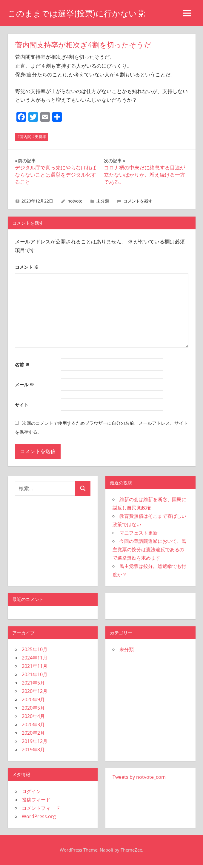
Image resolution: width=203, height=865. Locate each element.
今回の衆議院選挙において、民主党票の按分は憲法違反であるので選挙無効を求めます (149, 549)
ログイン (31, 791)
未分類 (102, 201)
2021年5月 (33, 682)
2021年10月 (34, 674)
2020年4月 (33, 716)
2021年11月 (34, 666)
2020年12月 (34, 691)
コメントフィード (41, 808)
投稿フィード (36, 799)
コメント (27, 267)
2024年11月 (34, 657)
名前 (22, 364)
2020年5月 (33, 708)
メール (24, 384)
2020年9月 (33, 699)
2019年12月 (34, 741)
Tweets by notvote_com (139, 777)
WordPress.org (39, 816)
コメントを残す (138, 201)
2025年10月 (34, 649)
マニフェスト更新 (138, 532)
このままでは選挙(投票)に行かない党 (79, 13)
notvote (74, 201)
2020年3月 (33, 724)
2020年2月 (33, 733)
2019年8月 (33, 749)
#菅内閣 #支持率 (31, 136)
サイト (21, 405)
